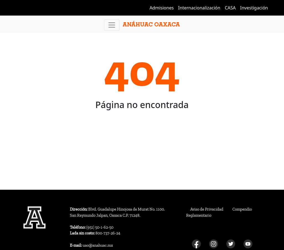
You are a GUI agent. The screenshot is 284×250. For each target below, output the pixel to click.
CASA (230, 8)
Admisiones (161, 8)
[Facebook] (196, 243)
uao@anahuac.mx (91, 245)
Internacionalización (199, 8)
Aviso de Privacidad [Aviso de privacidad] (206, 209)
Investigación (254, 8)
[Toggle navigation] (112, 25)
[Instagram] (213, 243)
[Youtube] (248, 243)
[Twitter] (230, 243)
